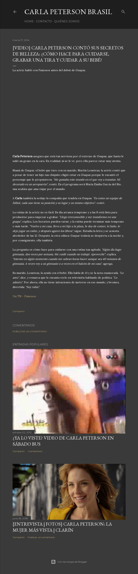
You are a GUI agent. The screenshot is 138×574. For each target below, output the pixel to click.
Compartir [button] (19, 311)
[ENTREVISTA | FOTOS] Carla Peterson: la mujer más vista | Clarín (62, 527)
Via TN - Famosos (24, 296)
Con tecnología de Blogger (69, 561)
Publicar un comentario (30, 331)
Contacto (44, 21)
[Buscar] (123, 11)
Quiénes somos (67, 21)
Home (29, 21)
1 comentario (35, 451)
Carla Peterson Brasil (68, 11)
